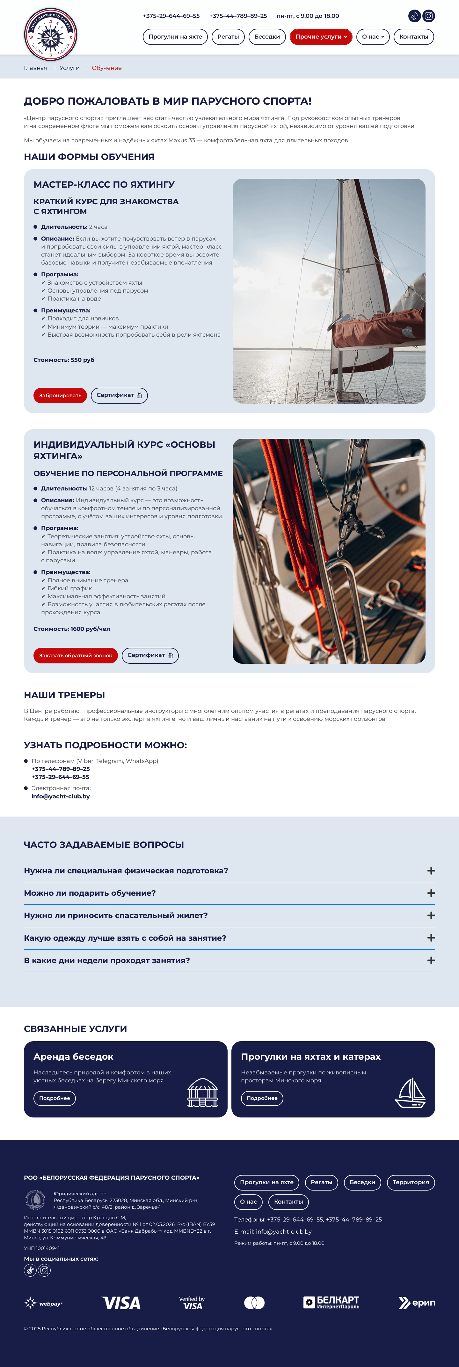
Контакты (413, 36)
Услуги (70, 67)
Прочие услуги (321, 36)
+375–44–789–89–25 (238, 15)
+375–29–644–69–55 (171, 15)
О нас (373, 36)
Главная (35, 67)
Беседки (267, 36)
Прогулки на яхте (175, 36)
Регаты (228, 36)
